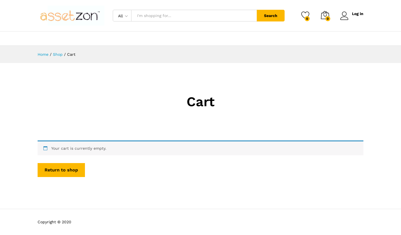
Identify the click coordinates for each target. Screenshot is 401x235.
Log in (351, 13)
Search (270, 15)
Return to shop (61, 170)
